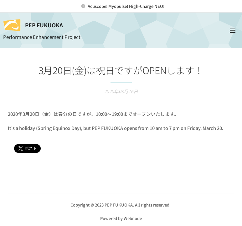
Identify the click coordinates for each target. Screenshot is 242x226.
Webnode (133, 218)
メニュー (232, 30)
